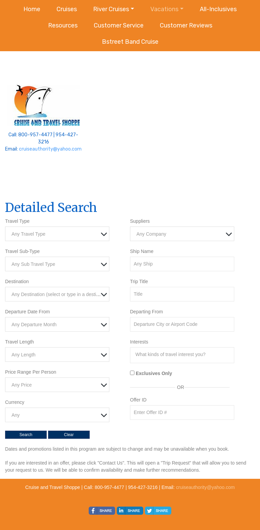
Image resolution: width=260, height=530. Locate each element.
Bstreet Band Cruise (130, 41)
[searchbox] (183, 354)
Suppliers (140, 221)
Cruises (67, 9)
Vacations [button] (164, 9)
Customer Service (119, 25)
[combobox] (57, 234)
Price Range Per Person (30, 372)
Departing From (146, 311)
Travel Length (19, 342)
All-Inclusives (218, 9)
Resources (63, 25)
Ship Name (141, 251)
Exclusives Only (154, 373)
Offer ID (138, 400)
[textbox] (59, 234)
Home (31, 9)
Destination (17, 281)
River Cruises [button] (111, 9)
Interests (139, 342)
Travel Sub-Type (22, 251)
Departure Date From (27, 311)
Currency (14, 402)
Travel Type (17, 221)
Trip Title (139, 281)
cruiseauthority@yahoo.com (50, 149)
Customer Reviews (186, 25)
